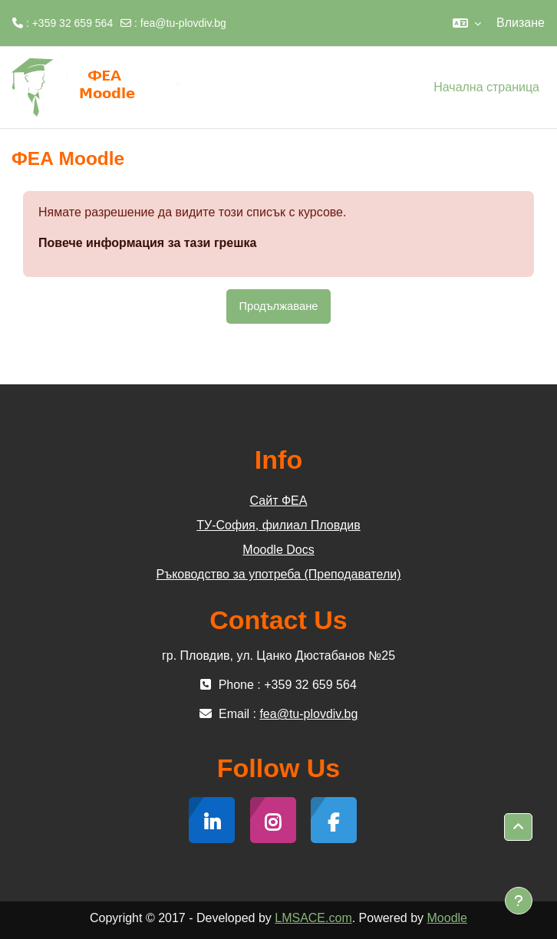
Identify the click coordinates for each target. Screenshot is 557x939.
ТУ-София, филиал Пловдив (278, 525)
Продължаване (278, 306)
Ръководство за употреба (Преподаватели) (279, 574)
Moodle (447, 917)
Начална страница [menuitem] (486, 87)
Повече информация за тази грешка (147, 242)
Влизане (520, 22)
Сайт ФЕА (279, 500)
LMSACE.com (313, 917)
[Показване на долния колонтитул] (518, 900)
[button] (466, 23)
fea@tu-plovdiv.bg (183, 23)
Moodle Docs (278, 549)
